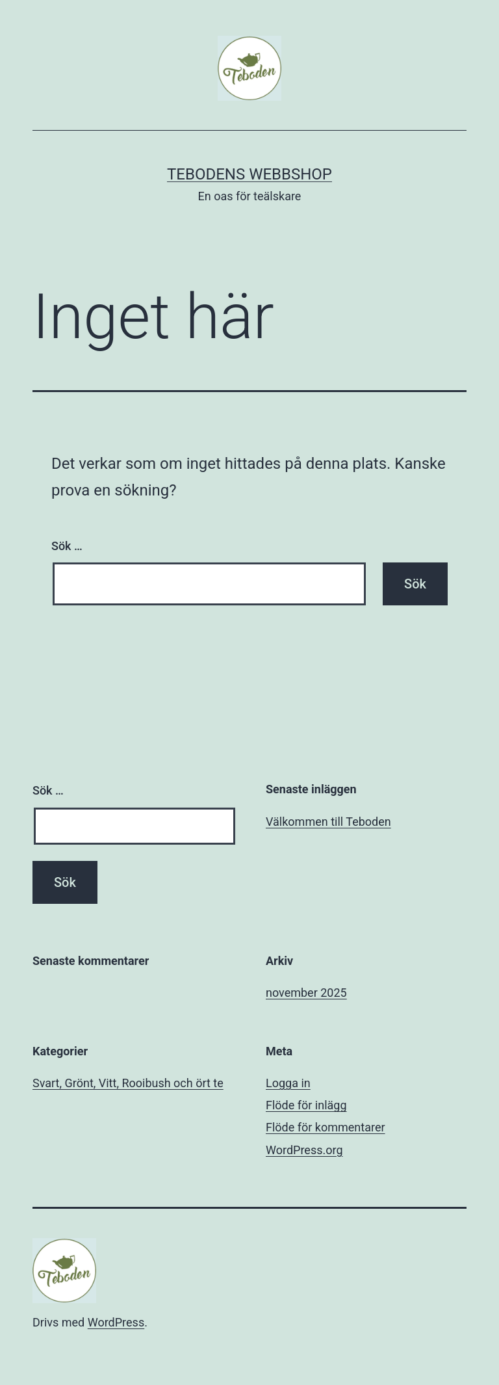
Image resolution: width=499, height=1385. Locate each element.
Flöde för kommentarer (325, 1127)
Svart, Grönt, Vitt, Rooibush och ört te (128, 1083)
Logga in (288, 1083)
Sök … (67, 546)
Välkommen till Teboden (328, 821)
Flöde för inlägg (306, 1105)
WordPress (116, 1322)
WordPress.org (304, 1150)
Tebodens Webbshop (249, 174)
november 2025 (306, 992)
